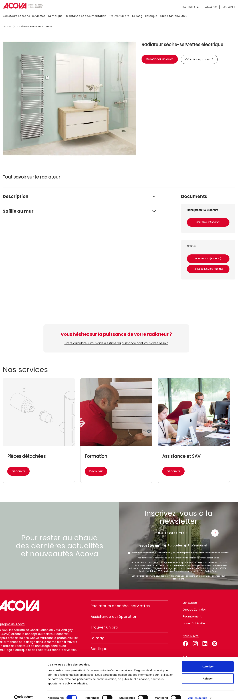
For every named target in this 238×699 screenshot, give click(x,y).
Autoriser (208, 660)
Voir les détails (197, 691)
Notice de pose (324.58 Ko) (208, 258)
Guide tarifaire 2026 (173, 16)
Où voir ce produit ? (199, 59)
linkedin (205, 643)
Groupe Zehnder (194, 609)
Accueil (7, 26)
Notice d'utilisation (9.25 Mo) (208, 269)
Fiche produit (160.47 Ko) (208, 222)
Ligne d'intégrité (194, 623)
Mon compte (229, 7)
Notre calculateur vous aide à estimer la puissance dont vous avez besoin (116, 343)
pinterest (214, 643)
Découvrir (19, 471)
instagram (195, 643)
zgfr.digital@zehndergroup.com (165, 568)
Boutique (151, 16)
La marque (55, 16)
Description (16, 196)
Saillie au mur (18, 211)
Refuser (208, 672)
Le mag (137, 16)
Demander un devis (160, 59)
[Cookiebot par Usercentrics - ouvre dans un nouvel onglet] (23, 692)
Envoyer (215, 533)
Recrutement (192, 616)
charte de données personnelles (204, 557)
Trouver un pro (119, 16)
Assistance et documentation (86, 16)
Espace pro (211, 7)
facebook (185, 643)
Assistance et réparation (115, 616)
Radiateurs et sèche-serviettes (24, 16)
